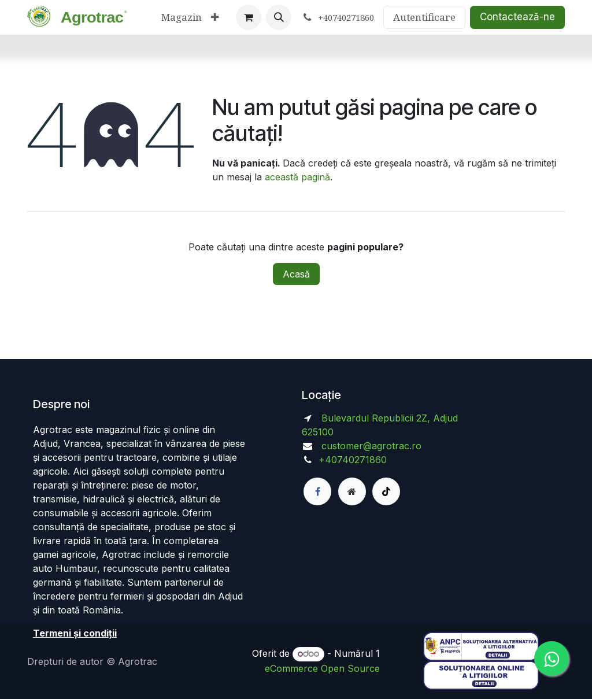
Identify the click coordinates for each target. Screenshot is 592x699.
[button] (278, 17)
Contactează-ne (517, 17)
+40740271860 (354, 459)
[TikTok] (386, 491)
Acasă (296, 274)
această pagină (297, 177)
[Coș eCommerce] (248, 17)
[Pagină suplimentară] (352, 491)
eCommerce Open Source (322, 668)
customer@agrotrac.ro (371, 446)
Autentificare (424, 17)
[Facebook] (317, 491)
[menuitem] (181, 17)
